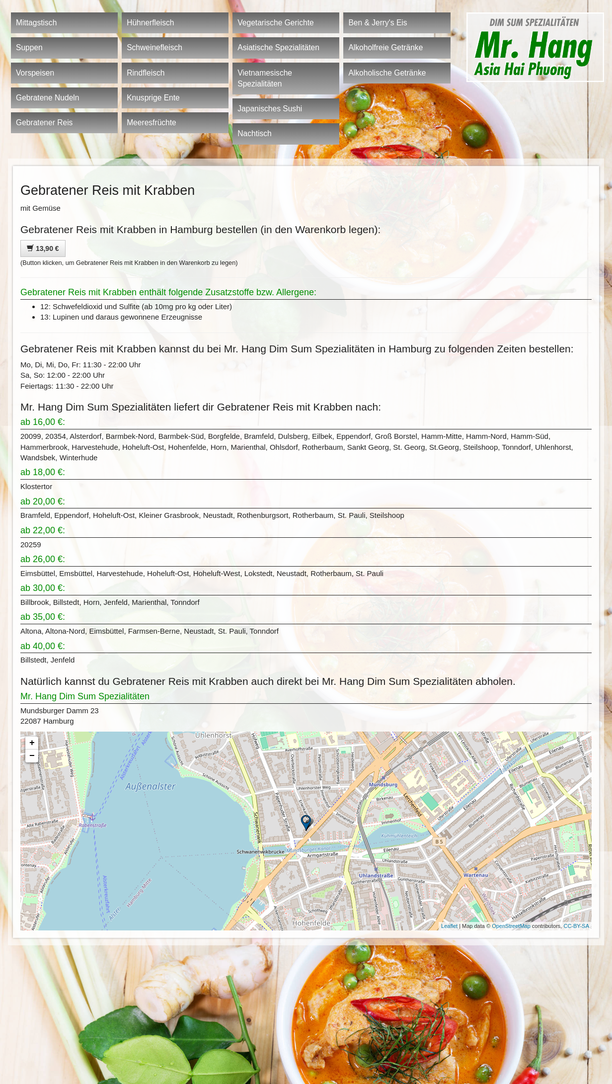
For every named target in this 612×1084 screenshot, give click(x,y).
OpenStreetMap (511, 926)
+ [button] (32, 743)
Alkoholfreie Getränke (385, 47)
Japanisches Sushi (269, 108)
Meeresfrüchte (151, 122)
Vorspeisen (35, 73)
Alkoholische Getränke (387, 73)
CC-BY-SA (576, 926)
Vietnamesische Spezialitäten (264, 78)
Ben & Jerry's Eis (377, 22)
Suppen (29, 47)
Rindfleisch (145, 73)
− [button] (32, 756)
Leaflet (449, 926)
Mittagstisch (36, 22)
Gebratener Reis (44, 122)
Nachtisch (254, 133)
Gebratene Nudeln (47, 97)
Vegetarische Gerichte (275, 22)
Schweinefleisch (154, 47)
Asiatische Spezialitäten (278, 47)
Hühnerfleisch (150, 22)
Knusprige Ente (153, 97)
